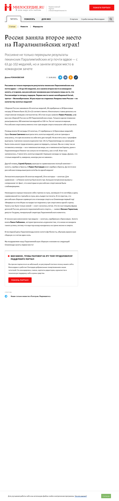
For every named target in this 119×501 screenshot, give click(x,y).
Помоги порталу (102, 7)
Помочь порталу (20, 280)
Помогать (29, 19)
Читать (14, 19)
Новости (24, 26)
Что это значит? (81, 496)
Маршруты (38, 26)
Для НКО (46, 19)
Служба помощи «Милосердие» (93, 19)
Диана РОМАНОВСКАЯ (14, 77)
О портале (74, 19)
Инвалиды (8, 292)
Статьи (12, 26)
